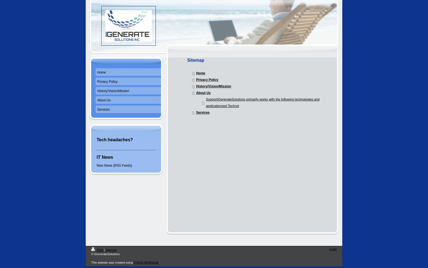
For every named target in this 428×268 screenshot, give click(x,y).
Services (202, 112)
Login (333, 249)
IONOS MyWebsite (146, 262)
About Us (203, 93)
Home (200, 73)
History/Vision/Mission (213, 86)
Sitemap (111, 250)
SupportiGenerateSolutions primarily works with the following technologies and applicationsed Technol (262, 103)
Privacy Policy (207, 80)
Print (97, 250)
